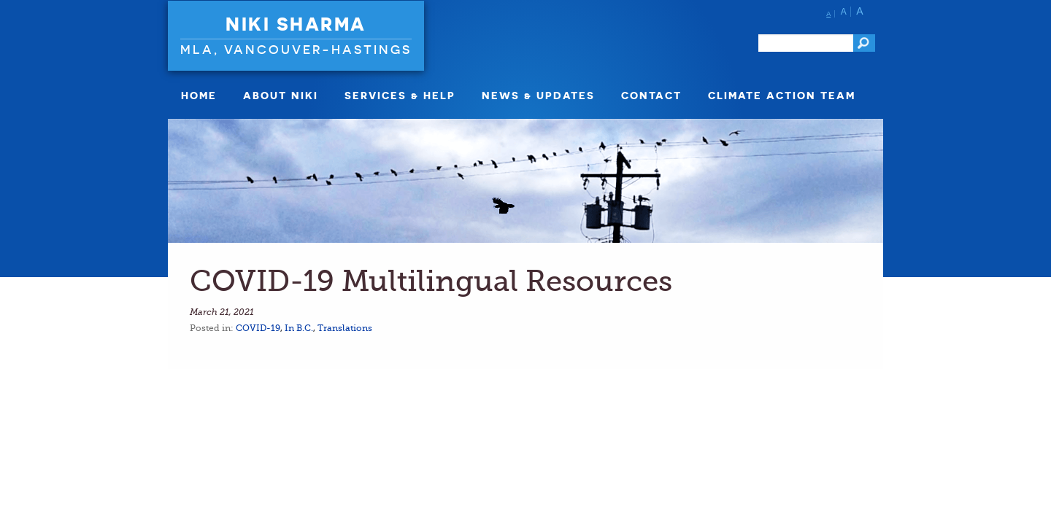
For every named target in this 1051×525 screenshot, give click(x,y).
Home (199, 95)
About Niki (280, 95)
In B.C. (299, 328)
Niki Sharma (296, 24)
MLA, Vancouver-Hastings (296, 49)
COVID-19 (258, 328)
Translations (344, 328)
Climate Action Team (781, 95)
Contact (651, 95)
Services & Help (399, 95)
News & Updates (538, 95)
